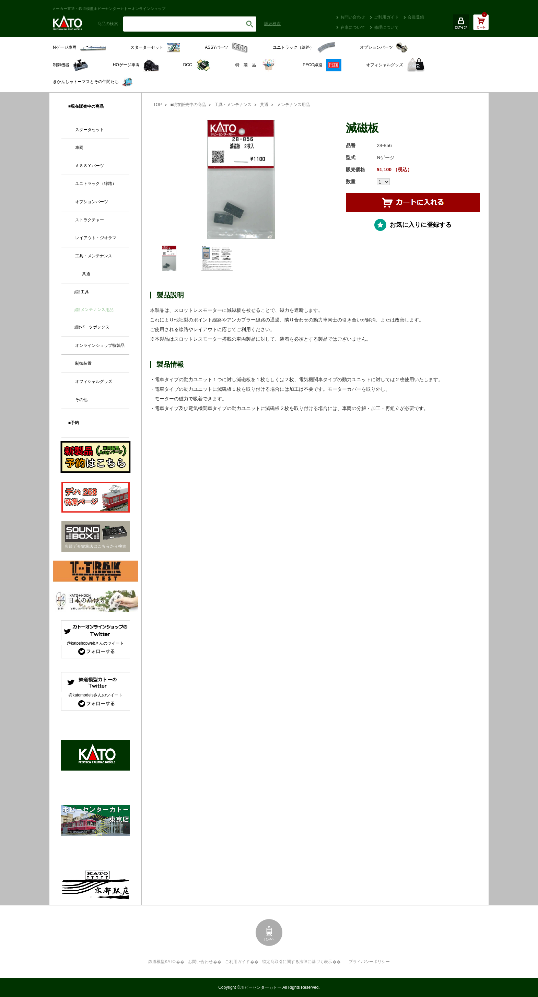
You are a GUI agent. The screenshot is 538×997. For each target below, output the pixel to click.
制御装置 (83, 363)
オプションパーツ (91, 201)
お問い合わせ (352, 17)
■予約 (73, 422)
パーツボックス (95, 327)
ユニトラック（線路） (95, 183)
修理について (386, 27)
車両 (79, 147)
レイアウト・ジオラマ (95, 237)
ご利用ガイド (386, 17)
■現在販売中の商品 (188, 104)
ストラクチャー (89, 220)
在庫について (352, 27)
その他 (81, 399)
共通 (264, 104)
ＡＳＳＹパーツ (89, 165)
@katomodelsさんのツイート (95, 695)
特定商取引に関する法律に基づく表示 (297, 961)
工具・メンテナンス (233, 104)
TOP (157, 104)
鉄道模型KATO (162, 961)
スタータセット (89, 129)
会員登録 (416, 17)
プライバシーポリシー (369, 961)
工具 (85, 292)
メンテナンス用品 (293, 104)
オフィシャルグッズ (93, 381)
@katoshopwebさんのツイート (95, 643)
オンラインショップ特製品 (100, 345)
